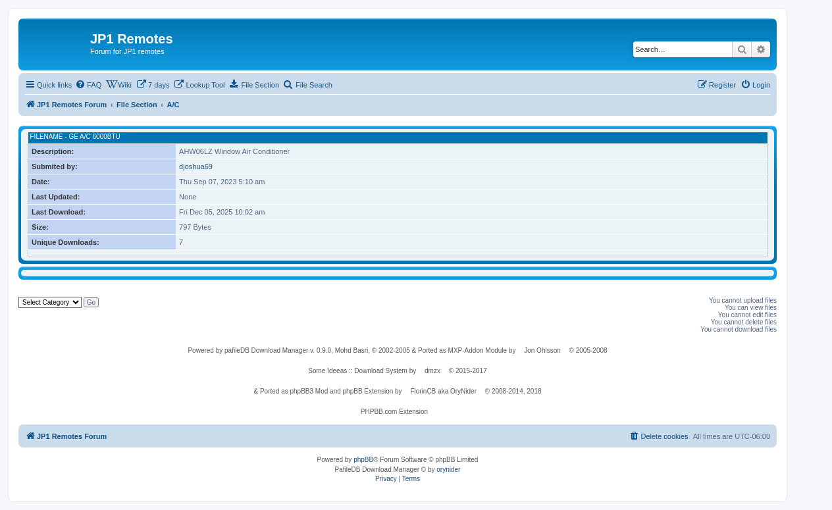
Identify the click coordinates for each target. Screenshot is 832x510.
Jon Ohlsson (542, 350)
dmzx (432, 370)
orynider (448, 469)
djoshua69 (196, 166)
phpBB (363, 459)
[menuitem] (88, 85)
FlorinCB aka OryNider (443, 391)
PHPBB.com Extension (394, 411)
